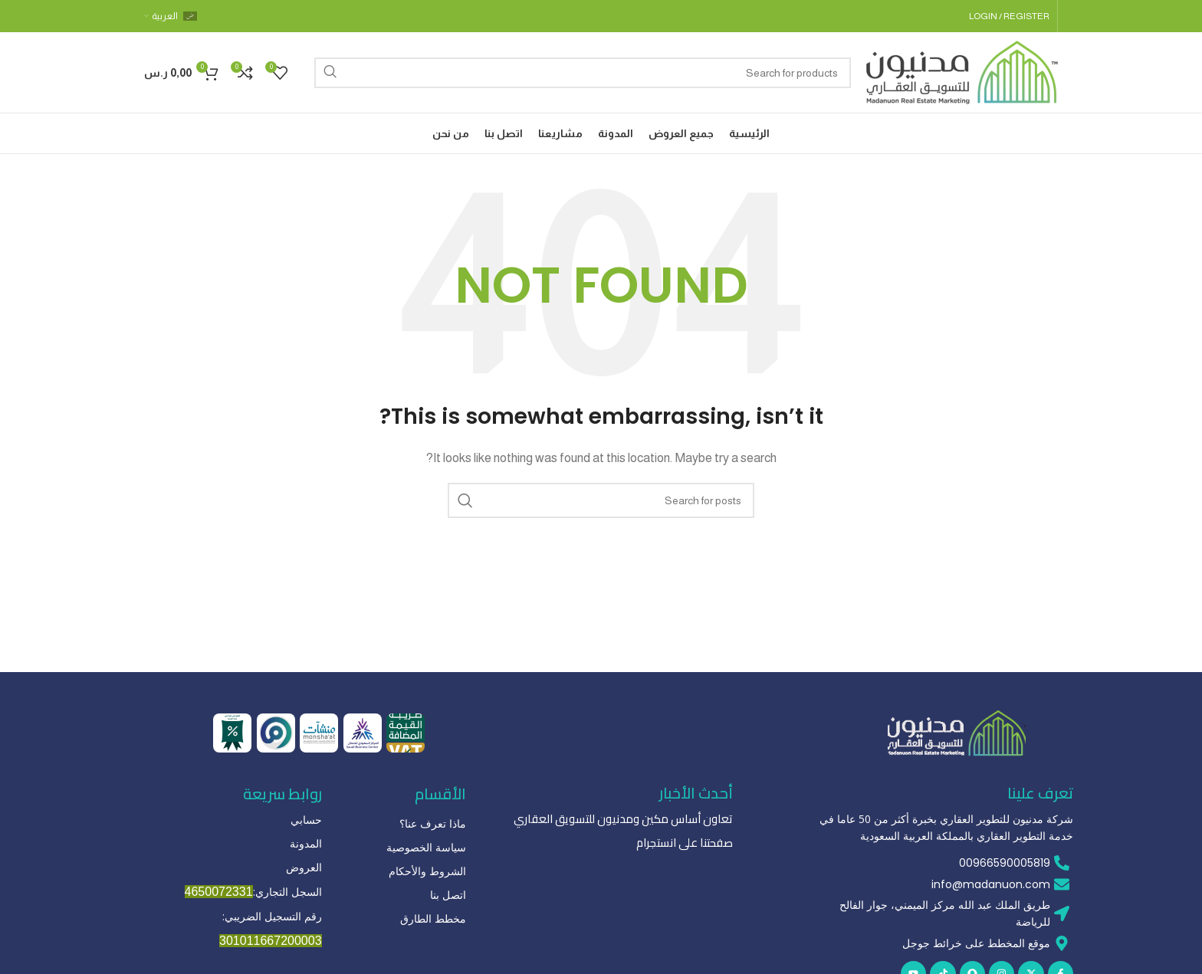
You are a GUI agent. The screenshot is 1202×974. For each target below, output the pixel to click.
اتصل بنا (448, 894)
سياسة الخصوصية (426, 847)
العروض (304, 867)
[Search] (582, 72)
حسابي (306, 819)
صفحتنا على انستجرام (687, 843)
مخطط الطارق (433, 918)
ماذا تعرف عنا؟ (432, 823)
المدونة (306, 843)
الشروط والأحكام (427, 871)
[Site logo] (962, 70)
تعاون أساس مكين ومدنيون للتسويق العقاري (631, 819)
